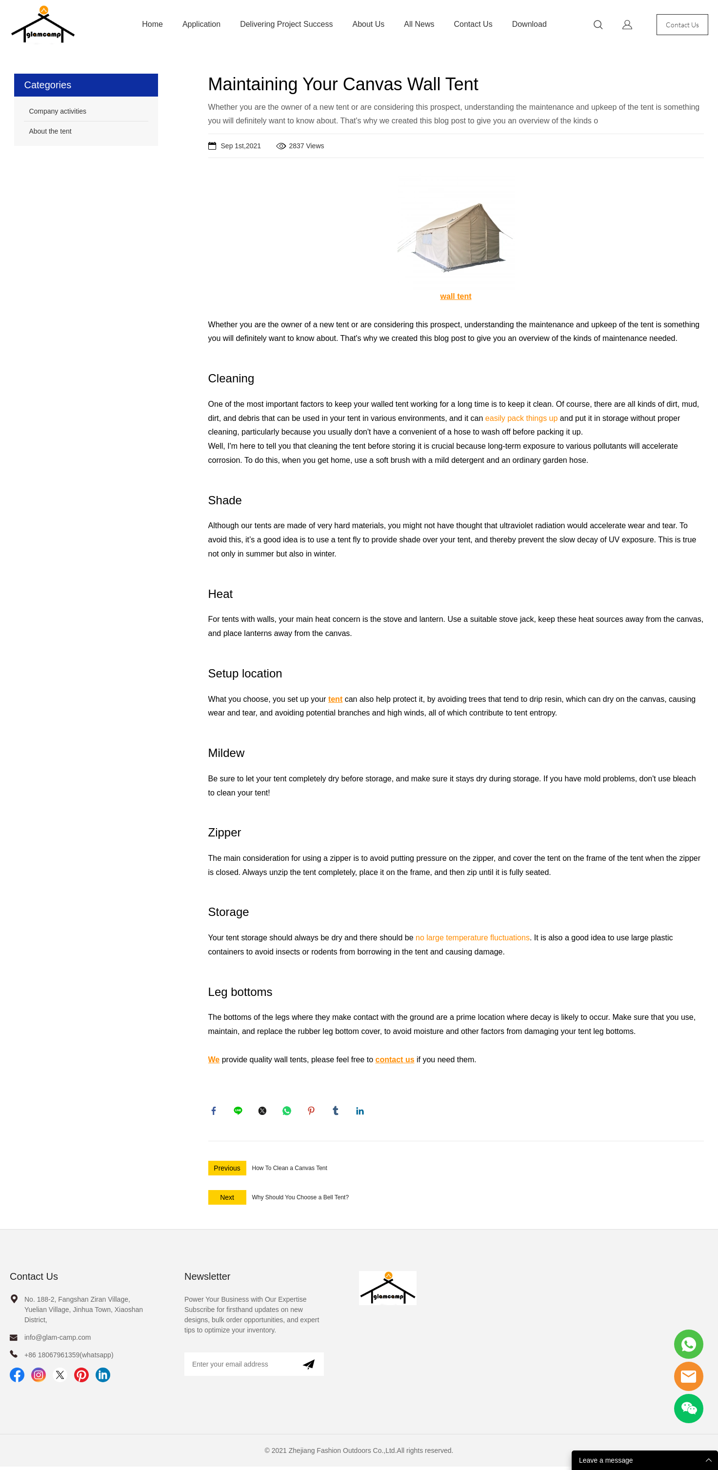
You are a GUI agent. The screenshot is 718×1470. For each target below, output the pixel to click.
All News (419, 24)
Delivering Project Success (286, 24)
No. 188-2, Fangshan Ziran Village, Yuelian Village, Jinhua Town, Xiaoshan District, (83, 1313)
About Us (368, 24)
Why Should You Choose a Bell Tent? (300, 1200)
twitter (264, 1112)
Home (152, 24)
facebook (215, 1112)
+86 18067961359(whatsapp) (69, 1358)
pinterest (313, 1112)
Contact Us (473, 24)
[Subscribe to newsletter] (308, 1367)
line (240, 1112)
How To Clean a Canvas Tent (289, 1171)
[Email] (238, 1367)
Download (529, 24)
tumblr (337, 1112)
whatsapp (288, 1112)
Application (201, 24)
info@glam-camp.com (57, 1341)
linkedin (362, 1112)
